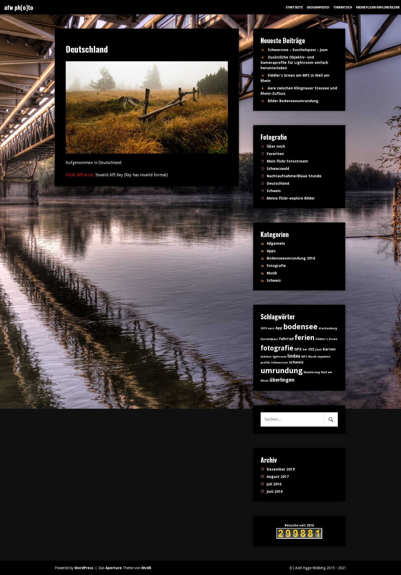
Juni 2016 (275, 491)
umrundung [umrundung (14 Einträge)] (282, 370)
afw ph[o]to (18, 7)
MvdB (146, 568)
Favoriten (275, 154)
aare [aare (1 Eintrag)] (271, 328)
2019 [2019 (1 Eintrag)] (264, 328)
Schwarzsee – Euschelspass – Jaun (298, 50)
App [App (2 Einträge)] (278, 328)
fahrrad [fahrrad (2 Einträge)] (286, 339)
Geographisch (318, 7)
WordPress (83, 568)
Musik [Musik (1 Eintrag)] (312, 356)
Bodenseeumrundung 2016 (291, 258)
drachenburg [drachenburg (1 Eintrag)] (328, 328)
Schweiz (274, 191)
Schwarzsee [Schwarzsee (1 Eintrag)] (279, 362)
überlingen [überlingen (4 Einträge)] (282, 380)
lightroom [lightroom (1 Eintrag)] (279, 356)
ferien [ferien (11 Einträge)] (305, 338)
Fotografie (276, 266)
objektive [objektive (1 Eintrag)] (323, 356)
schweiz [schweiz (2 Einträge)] (296, 362)
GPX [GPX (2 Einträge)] (298, 349)
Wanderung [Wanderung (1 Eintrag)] (312, 372)
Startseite (294, 7)
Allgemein (276, 243)
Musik (272, 273)
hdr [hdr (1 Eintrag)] (305, 349)
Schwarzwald (278, 169)
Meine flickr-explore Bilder (377, 7)
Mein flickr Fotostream (287, 161)
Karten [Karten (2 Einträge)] (329, 349)
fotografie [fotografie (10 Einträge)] (277, 348)
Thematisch (342, 7)
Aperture (113, 568)
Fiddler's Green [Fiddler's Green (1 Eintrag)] (326, 339)
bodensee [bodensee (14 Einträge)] (300, 326)
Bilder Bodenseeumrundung (293, 101)
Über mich (276, 146)
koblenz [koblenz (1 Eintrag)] (266, 356)
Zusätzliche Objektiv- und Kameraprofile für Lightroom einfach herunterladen (294, 62)
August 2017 (278, 477)
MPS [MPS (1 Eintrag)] (304, 356)
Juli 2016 (274, 484)
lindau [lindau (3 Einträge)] (293, 356)
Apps (271, 251)
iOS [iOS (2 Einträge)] (311, 349)
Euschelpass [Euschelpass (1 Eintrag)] (269, 339)
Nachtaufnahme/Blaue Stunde (294, 176)
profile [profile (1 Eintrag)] (265, 362)
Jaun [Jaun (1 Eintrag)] (318, 349)
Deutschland (278, 183)
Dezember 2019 (281, 469)
